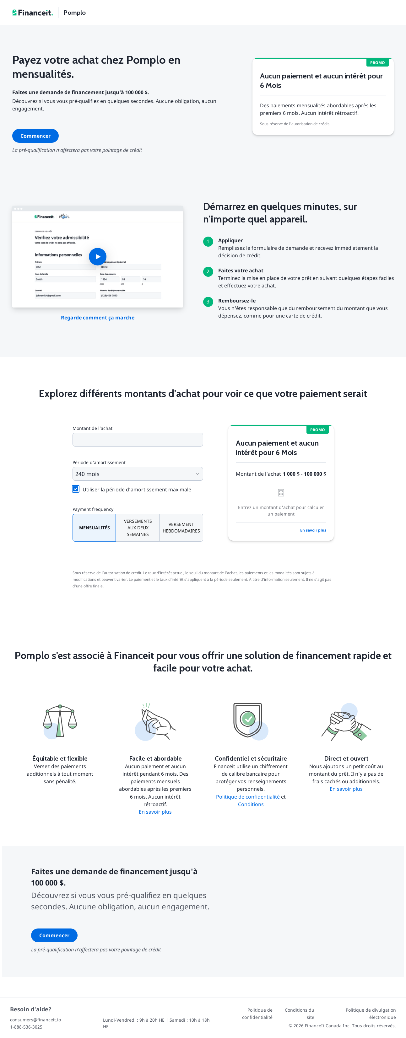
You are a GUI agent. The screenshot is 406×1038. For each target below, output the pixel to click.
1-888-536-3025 (26, 1027)
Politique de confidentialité (248, 796)
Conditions (251, 804)
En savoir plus (313, 530)
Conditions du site (299, 1013)
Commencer (35, 135)
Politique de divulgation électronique (371, 1013)
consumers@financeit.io (35, 1020)
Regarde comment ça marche (97, 317)
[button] (97, 257)
